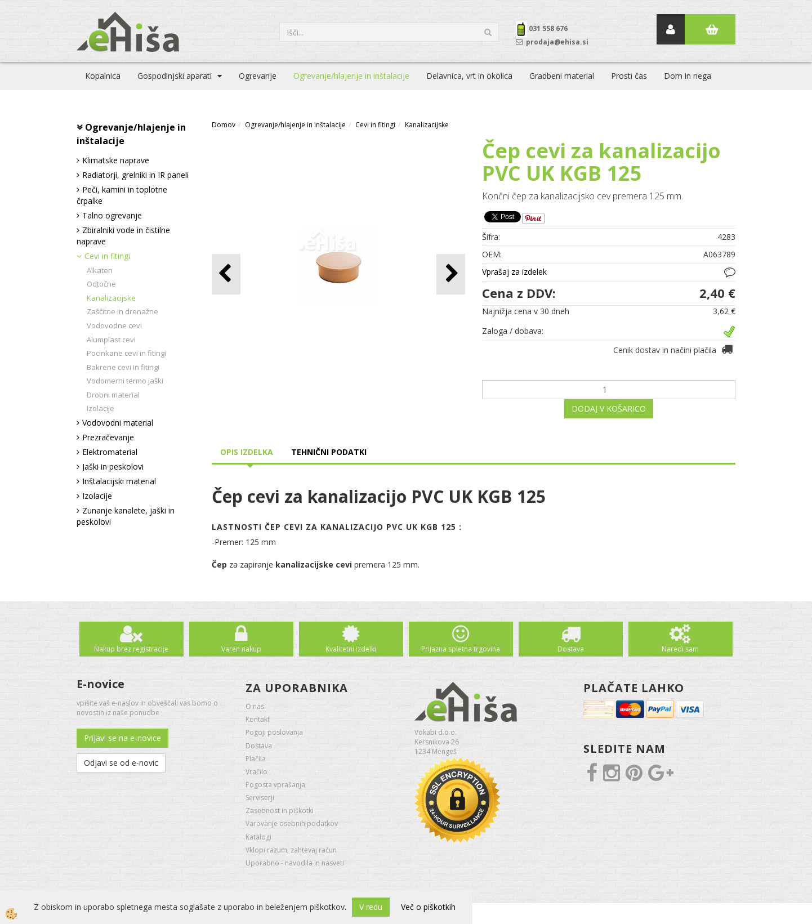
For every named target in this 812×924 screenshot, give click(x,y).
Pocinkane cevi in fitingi (126, 353)
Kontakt (258, 719)
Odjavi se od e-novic (121, 762)
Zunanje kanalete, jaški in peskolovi (126, 516)
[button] (450, 274)
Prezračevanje (108, 437)
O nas (255, 706)
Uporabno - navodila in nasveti (295, 863)
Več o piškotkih (428, 906)
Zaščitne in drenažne (122, 311)
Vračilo (256, 771)
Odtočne (101, 284)
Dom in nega (687, 75)
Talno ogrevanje (112, 215)
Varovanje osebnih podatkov (292, 823)
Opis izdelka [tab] (246, 452)
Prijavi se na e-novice (122, 738)
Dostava (570, 649)
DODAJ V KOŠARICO (609, 408)
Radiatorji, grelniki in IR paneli (135, 174)
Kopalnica (103, 75)
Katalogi (258, 837)
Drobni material (113, 395)
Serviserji (260, 797)
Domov (223, 125)
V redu (370, 906)
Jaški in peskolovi (113, 466)
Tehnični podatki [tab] (329, 452)
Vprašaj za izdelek (514, 271)
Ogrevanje (257, 75)
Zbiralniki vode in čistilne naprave (123, 236)
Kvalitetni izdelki (350, 649)
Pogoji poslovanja (274, 732)
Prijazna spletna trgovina (460, 649)
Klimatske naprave (115, 160)
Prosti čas (629, 75)
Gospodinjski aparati (174, 75)
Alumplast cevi (111, 339)
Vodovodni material (117, 422)
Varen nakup (241, 649)
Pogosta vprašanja (275, 784)
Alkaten (100, 270)
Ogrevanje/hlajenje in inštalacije (351, 75)
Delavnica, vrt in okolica (469, 75)
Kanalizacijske (111, 298)
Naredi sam (680, 649)
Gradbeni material (561, 75)
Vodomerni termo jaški (125, 381)
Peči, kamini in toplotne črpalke (122, 195)
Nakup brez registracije (131, 649)
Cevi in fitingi (107, 256)
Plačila (256, 759)
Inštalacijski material (119, 481)
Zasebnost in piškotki (280, 810)
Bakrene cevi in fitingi (123, 367)
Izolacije (100, 408)
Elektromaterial (109, 452)
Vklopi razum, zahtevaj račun (291, 850)
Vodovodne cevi (114, 325)
